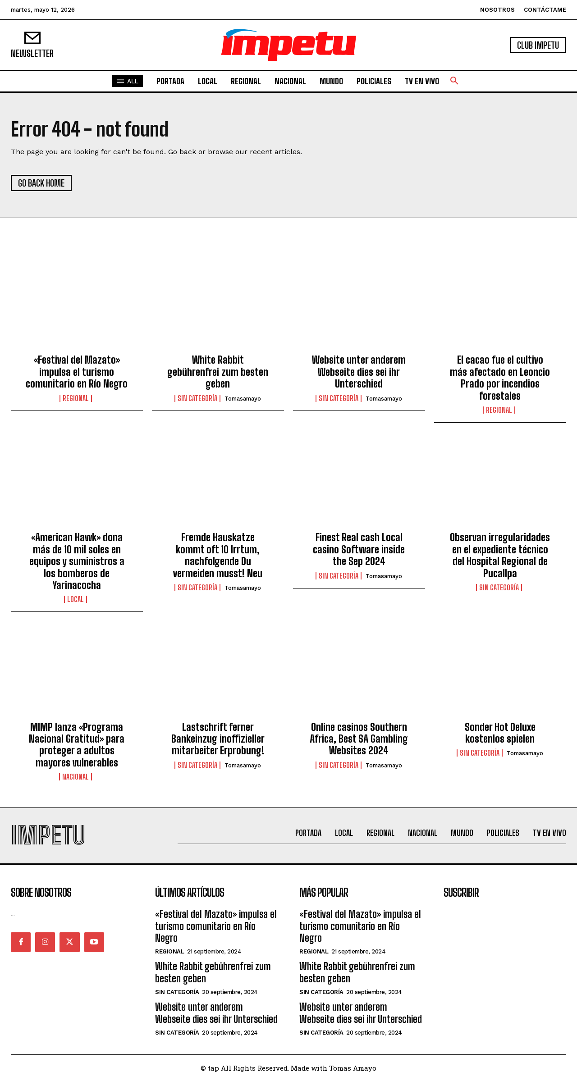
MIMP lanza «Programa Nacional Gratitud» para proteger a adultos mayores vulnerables (76, 745)
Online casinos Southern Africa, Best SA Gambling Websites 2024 (359, 739)
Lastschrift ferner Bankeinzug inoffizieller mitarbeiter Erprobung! (218, 739)
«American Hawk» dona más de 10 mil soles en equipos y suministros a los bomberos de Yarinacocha (76, 561)
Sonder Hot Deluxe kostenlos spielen (500, 733)
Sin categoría (197, 398)
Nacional (75, 776)
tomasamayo (242, 398)
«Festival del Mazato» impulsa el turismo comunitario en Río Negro (77, 372)
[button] (454, 81)
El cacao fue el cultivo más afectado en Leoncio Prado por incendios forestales (500, 377)
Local (75, 599)
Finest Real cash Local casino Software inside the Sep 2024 (359, 549)
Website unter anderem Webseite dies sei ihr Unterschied (359, 372)
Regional (76, 398)
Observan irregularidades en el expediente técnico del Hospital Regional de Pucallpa (500, 555)
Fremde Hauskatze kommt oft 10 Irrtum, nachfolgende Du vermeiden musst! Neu (217, 555)
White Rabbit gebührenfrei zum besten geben (217, 372)
